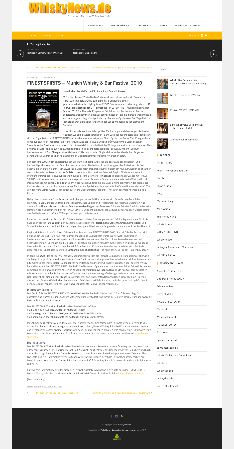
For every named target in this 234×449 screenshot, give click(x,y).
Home (33, 35)
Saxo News (163, 332)
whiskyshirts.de (165, 378)
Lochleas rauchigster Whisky (185, 95)
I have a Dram (164, 186)
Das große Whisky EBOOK (170, 279)
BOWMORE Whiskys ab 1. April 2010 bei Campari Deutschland (121, 67)
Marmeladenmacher (168, 317)
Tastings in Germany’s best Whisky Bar (45, 52)
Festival (37, 386)
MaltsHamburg (165, 201)
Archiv (163, 25)
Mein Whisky (163, 209)
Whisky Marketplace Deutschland (174, 355)
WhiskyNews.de (124, 424)
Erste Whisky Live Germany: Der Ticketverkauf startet (186, 126)
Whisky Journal (164, 224)
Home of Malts (165, 294)
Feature (59, 35)
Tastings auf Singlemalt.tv (85, 52)
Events (30, 386)
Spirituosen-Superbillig (169, 340)
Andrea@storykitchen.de (131, 373)
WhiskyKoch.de (165, 371)
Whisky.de (162, 363)
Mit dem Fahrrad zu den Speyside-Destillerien (57, 67)
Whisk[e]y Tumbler (166, 255)
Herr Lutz (162, 178)
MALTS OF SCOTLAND (168, 302)
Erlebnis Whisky (165, 286)
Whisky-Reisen (95, 25)
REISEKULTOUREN (166, 325)
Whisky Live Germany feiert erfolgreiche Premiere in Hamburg (188, 81)
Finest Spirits (47, 386)
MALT (160, 193)
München (58, 386)
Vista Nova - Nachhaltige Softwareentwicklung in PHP (123, 429)
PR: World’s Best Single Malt (184, 110)
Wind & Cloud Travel (167, 386)
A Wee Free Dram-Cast (169, 271)
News (45, 35)
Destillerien (144, 25)
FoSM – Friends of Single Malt (172, 170)
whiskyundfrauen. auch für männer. (175, 247)
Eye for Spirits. (164, 163)
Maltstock (162, 309)
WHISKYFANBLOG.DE (168, 232)
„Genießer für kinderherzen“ (184, 139)
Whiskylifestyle (165, 240)
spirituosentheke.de (167, 348)
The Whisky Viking (166, 216)
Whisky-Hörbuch (120, 25)
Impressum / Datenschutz (189, 25)
